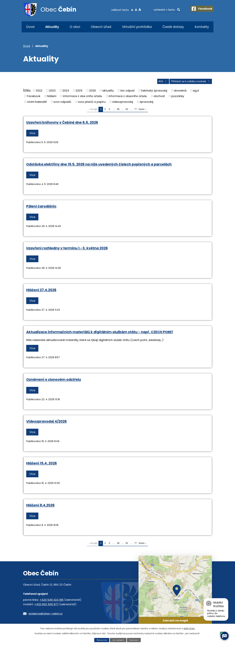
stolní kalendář (37, 103)
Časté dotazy (173, 27)
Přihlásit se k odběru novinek (189, 82)
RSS (158, 82)
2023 (52, 92)
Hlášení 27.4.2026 (41, 291)
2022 (39, 92)
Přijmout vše (100, 640)
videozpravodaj (122, 103)
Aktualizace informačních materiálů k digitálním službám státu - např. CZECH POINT (99, 333)
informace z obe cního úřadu (82, 97)
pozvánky (177, 97)
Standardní (132, 9)
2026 (92, 92)
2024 (65, 92)
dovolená (180, 92)
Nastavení (135, 640)
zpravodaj (146, 103)
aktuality (108, 92)
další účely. (189, 628)
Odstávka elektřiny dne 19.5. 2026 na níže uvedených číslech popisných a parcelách (99, 165)
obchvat (159, 97)
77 (135, 110)
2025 (79, 92)
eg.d (196, 92)
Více (33, 134)
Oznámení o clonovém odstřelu (53, 380)
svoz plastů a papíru (92, 103)
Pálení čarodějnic (41, 207)
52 (127, 110)
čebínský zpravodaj (154, 92)
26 (118, 110)
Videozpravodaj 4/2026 (46, 422)
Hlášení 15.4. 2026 (41, 464)
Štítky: (27, 91)
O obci (75, 27)
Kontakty (202, 27)
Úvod (30, 27)
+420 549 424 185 (52, 601)
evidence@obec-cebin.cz (45, 615)
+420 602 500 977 (46, 606)
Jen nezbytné (118, 640)
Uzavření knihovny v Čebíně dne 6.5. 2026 (62, 123)
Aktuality (52, 27)
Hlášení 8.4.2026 (40, 506)
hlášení (51, 97)
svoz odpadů (62, 103)
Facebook (33, 97)
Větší (136, 9)
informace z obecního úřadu (128, 97)
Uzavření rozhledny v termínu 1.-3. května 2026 (67, 249)
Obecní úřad (101, 27)
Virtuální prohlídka (137, 27)
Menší (128, 9)
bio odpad (127, 92)
